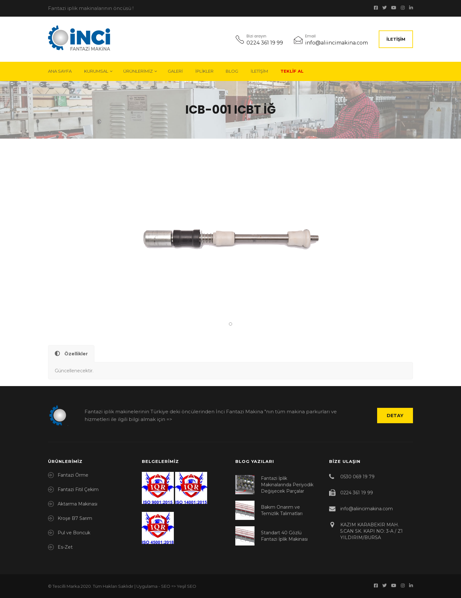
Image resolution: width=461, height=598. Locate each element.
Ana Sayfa (60, 71)
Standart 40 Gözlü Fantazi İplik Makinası (284, 536)
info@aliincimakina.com (336, 43)
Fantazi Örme (73, 475)
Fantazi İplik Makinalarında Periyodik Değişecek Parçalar (287, 484)
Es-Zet (65, 547)
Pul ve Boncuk (74, 533)
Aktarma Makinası (77, 504)
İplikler (204, 71)
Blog (232, 71)
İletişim (395, 39)
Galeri (175, 71)
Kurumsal (96, 71)
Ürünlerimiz (138, 71)
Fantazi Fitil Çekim (78, 489)
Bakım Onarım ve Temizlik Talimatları (282, 510)
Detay (395, 415)
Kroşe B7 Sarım (75, 518)
